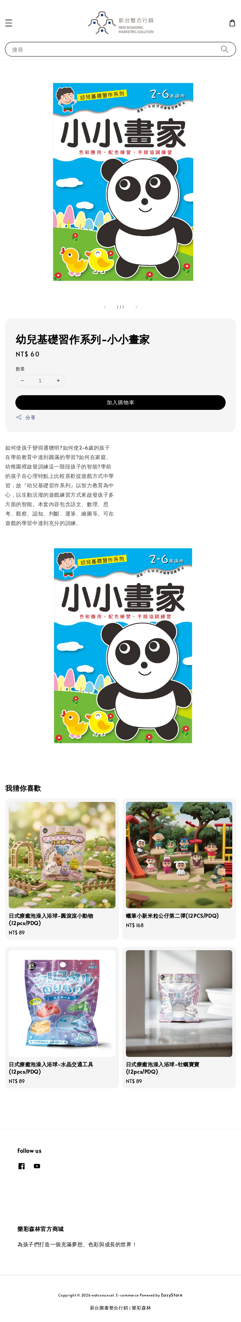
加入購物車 (121, 402)
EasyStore (172, 1295)
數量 (20, 369)
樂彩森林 (141, 1308)
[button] (8, 23)
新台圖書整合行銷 (109, 1308)
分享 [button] (26, 417)
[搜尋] (224, 49)
